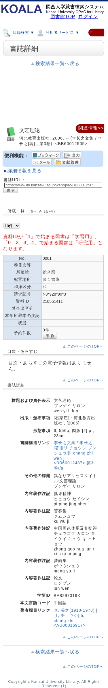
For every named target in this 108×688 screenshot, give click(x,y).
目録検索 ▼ (18, 32)
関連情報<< (91, 127)
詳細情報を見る (24, 170)
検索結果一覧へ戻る (57, 63)
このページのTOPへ (85, 346)
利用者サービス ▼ (57, 32)
